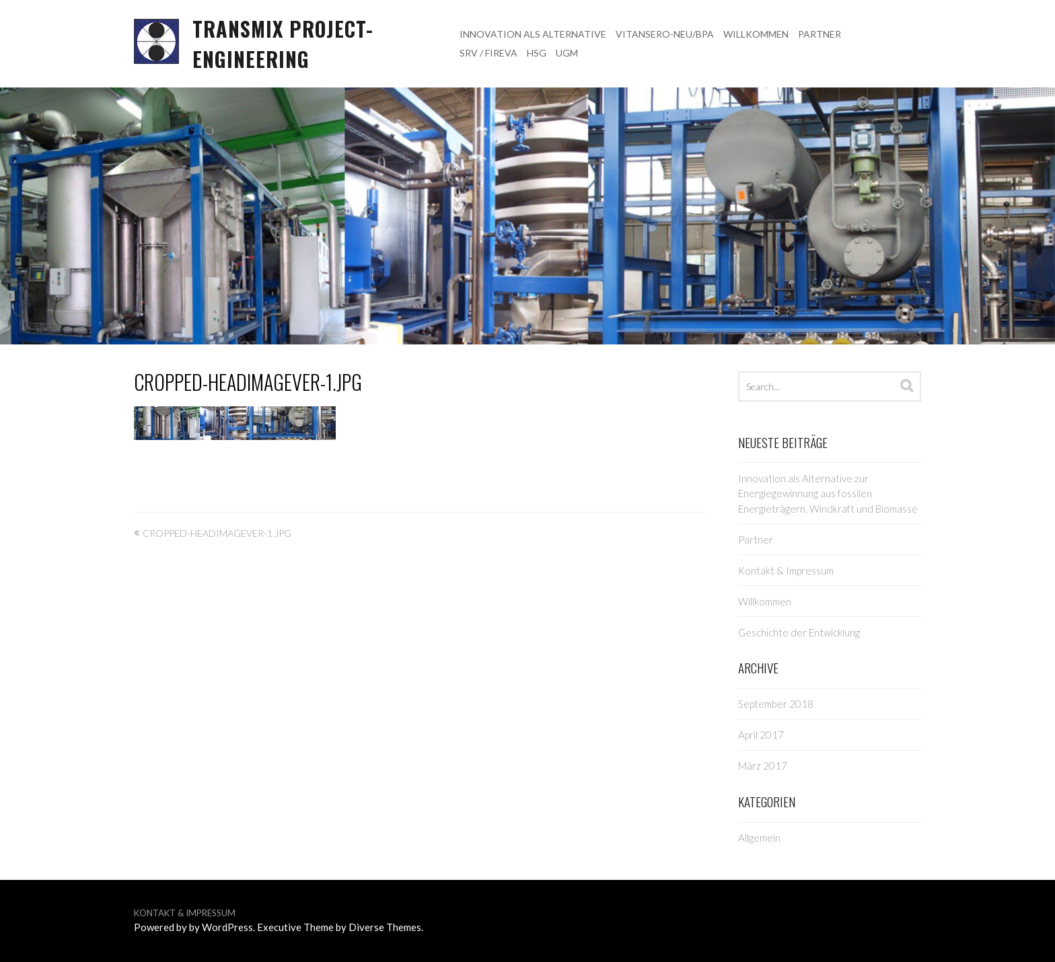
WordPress (227, 927)
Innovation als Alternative (533, 34)
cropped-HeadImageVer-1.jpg (248, 382)
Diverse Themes (385, 927)
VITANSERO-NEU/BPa (665, 34)
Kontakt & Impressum (786, 570)
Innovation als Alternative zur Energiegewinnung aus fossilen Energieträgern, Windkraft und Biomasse (828, 493)
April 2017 (761, 735)
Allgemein (759, 837)
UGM (567, 53)
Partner (819, 34)
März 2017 (762, 766)
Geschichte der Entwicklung (799, 632)
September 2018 (775, 704)
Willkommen (756, 34)
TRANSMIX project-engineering (282, 43)
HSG (536, 53)
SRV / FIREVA (488, 53)
